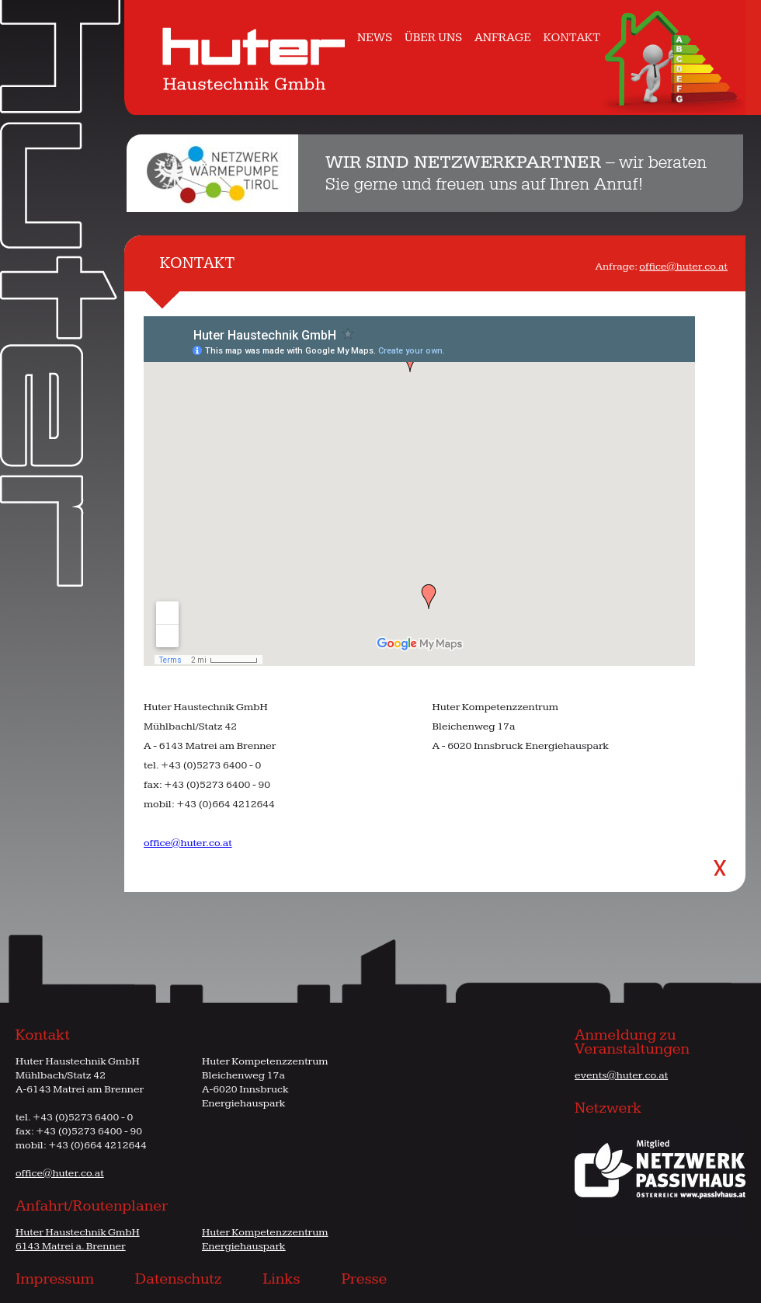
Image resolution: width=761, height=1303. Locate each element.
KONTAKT (572, 37)
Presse (364, 1279)
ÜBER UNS (433, 37)
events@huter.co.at (621, 1075)
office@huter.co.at (683, 266)
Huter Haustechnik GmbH (78, 1232)
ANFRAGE (502, 37)
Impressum (55, 1279)
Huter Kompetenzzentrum (265, 1232)
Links (281, 1279)
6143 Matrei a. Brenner (71, 1246)
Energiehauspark (244, 1246)
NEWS (374, 37)
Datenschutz (178, 1279)
